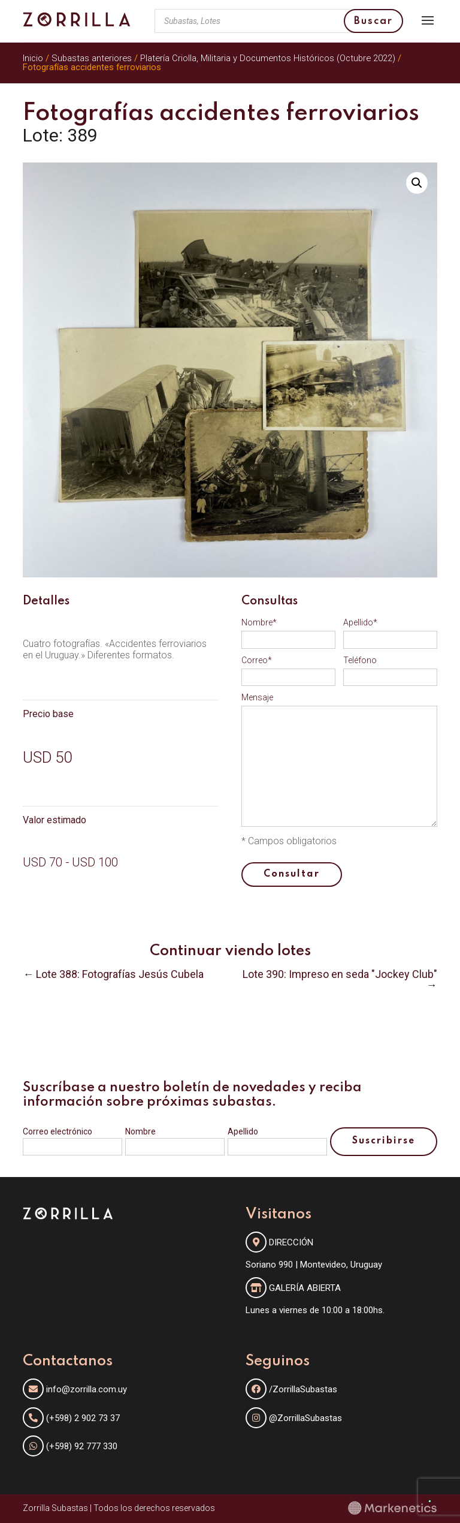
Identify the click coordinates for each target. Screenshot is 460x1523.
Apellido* (360, 622)
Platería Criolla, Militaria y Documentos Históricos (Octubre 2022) (267, 58)
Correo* (256, 660)
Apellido (243, 1131)
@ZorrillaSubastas (294, 1418)
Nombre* (259, 622)
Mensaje (257, 697)
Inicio (33, 58)
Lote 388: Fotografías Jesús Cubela (120, 974)
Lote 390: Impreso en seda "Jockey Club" (340, 974)
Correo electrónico (57, 1131)
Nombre (140, 1131)
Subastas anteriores (92, 58)
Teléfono (360, 660)
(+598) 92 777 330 (81, 1446)
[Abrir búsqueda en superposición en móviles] (278, 21)
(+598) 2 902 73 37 (83, 1418)
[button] (417, 183)
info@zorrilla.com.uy (86, 1389)
